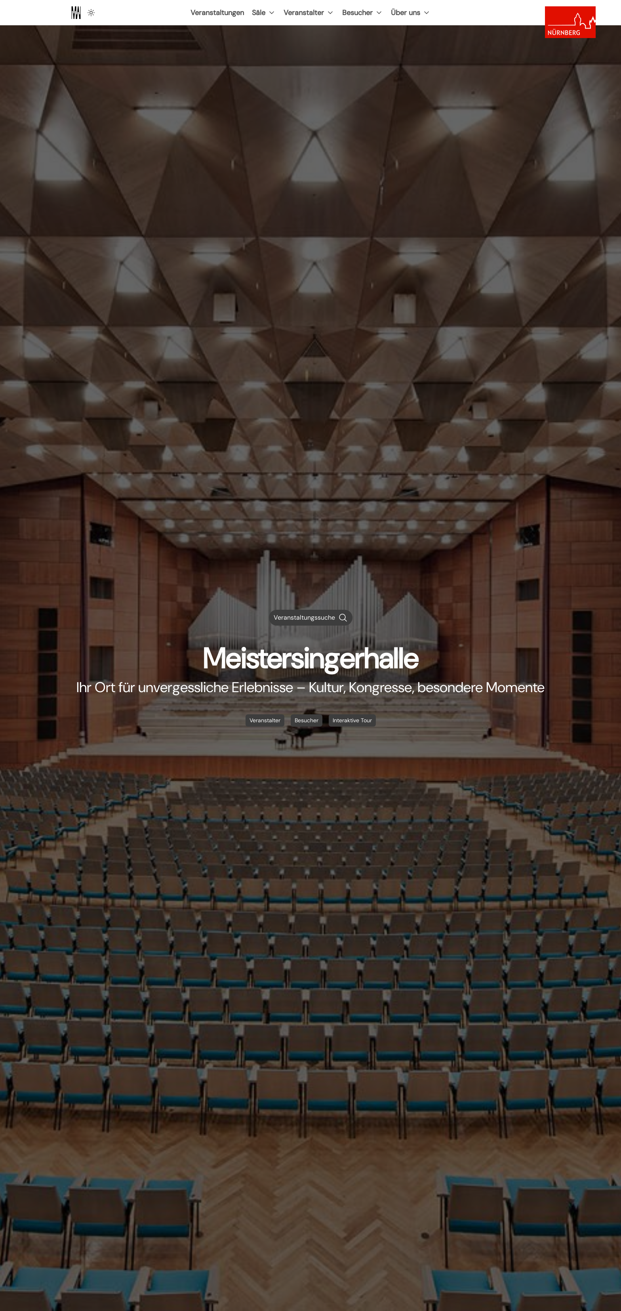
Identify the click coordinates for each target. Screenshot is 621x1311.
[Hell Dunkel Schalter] (91, 12)
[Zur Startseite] (76, 12)
